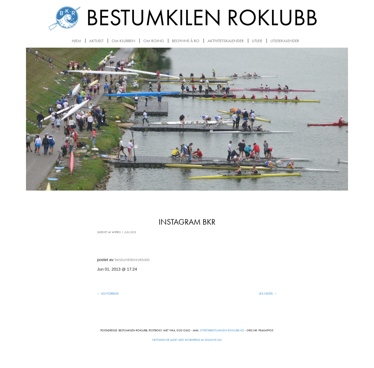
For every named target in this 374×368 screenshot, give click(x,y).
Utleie (257, 41)
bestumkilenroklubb (132, 259)
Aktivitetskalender (226, 41)
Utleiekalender (284, 41)
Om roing (153, 41)
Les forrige (108, 294)
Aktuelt (96, 41)
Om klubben (123, 41)
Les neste (268, 294)
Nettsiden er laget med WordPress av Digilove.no (187, 340)
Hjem (76, 41)
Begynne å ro (185, 41)
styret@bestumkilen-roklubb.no (222, 330)
